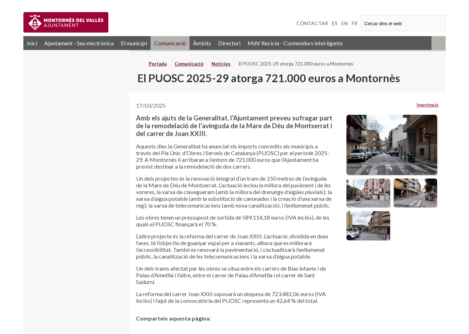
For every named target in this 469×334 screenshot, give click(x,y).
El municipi (134, 43)
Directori (229, 43)
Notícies (221, 64)
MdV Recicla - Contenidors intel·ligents (295, 43)
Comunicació (170, 43)
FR (354, 23)
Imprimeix (428, 105)
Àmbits (202, 43)
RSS (438, 43)
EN (344, 23)
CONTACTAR (312, 23)
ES (335, 23)
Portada (157, 64)
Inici (32, 43)
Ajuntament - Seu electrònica (79, 43)
